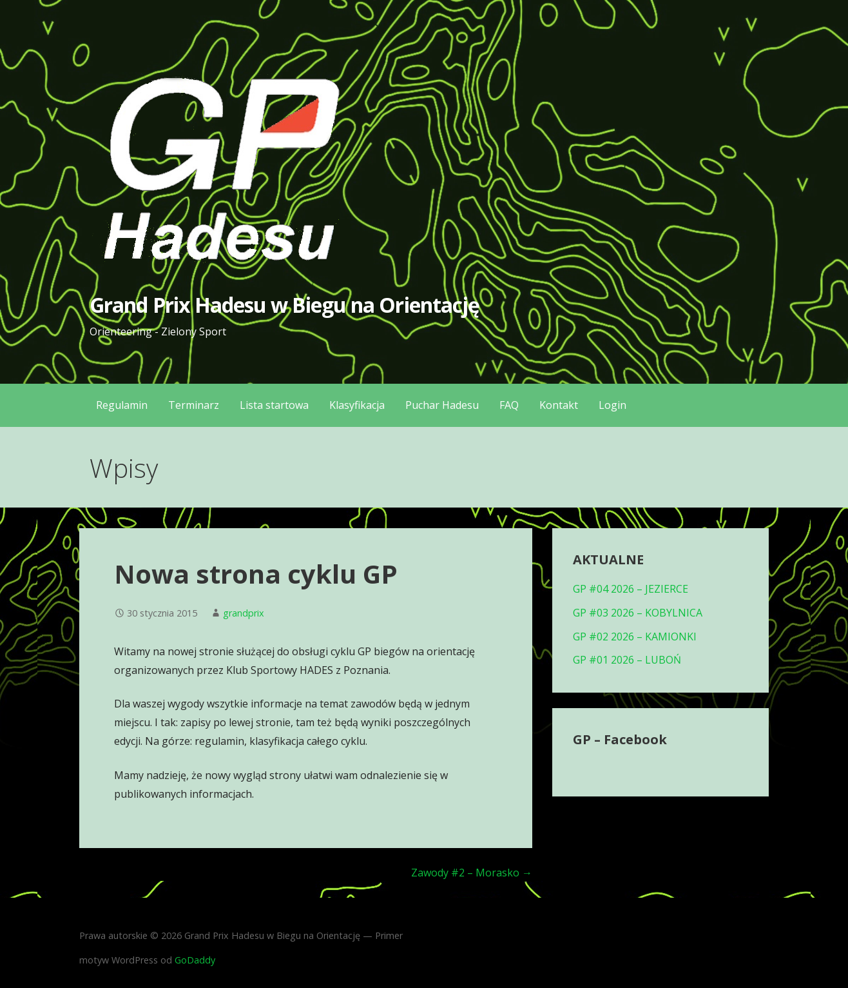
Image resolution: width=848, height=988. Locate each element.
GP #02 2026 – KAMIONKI (635, 636)
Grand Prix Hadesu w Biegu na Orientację (284, 305)
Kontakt (558, 405)
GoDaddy (195, 960)
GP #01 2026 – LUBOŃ (627, 660)
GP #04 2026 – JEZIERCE (630, 589)
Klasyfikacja (357, 405)
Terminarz (193, 405)
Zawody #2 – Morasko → (471, 872)
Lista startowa (274, 405)
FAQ (509, 405)
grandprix (243, 613)
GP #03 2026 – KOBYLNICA (637, 613)
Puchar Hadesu (442, 405)
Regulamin (122, 405)
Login (612, 405)
